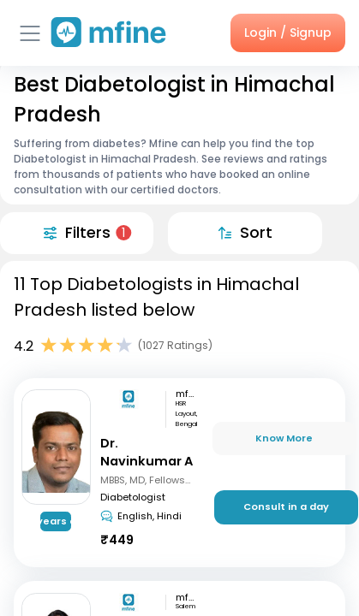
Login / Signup (288, 32)
